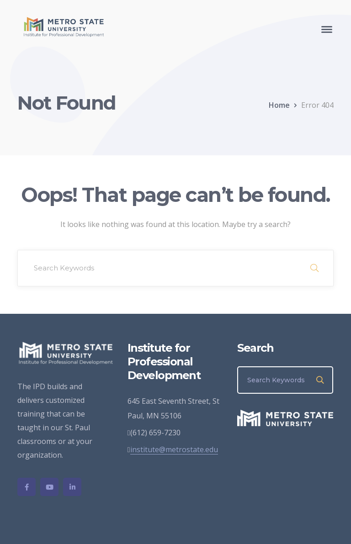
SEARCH (314, 268)
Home (279, 105)
